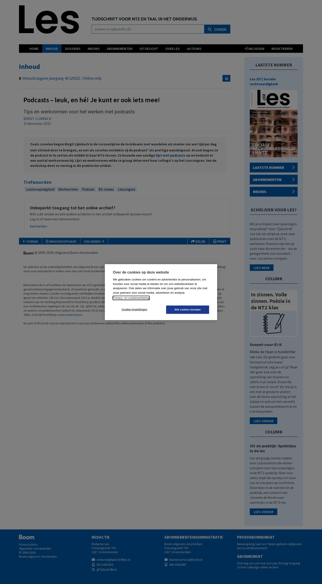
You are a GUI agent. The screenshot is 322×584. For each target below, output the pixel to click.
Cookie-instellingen (134, 309)
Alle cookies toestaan (188, 309)
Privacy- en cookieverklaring (131, 297)
